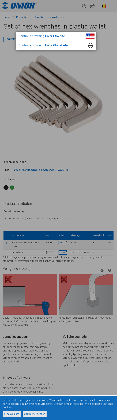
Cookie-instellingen (34, 414)
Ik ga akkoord (11, 414)
